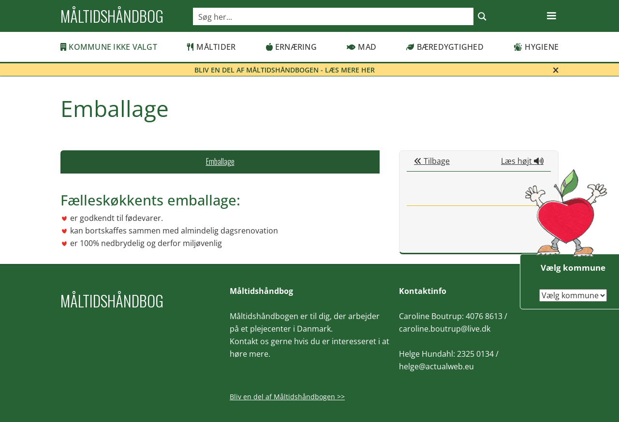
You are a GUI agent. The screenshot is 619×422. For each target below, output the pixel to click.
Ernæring (291, 47)
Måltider (211, 47)
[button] (551, 16)
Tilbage (432, 161)
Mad (361, 47)
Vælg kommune (573, 267)
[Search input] (333, 16)
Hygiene (536, 47)
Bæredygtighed (445, 47)
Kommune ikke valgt (108, 47)
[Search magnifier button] (482, 16)
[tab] (220, 162)
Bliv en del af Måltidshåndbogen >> (287, 396)
